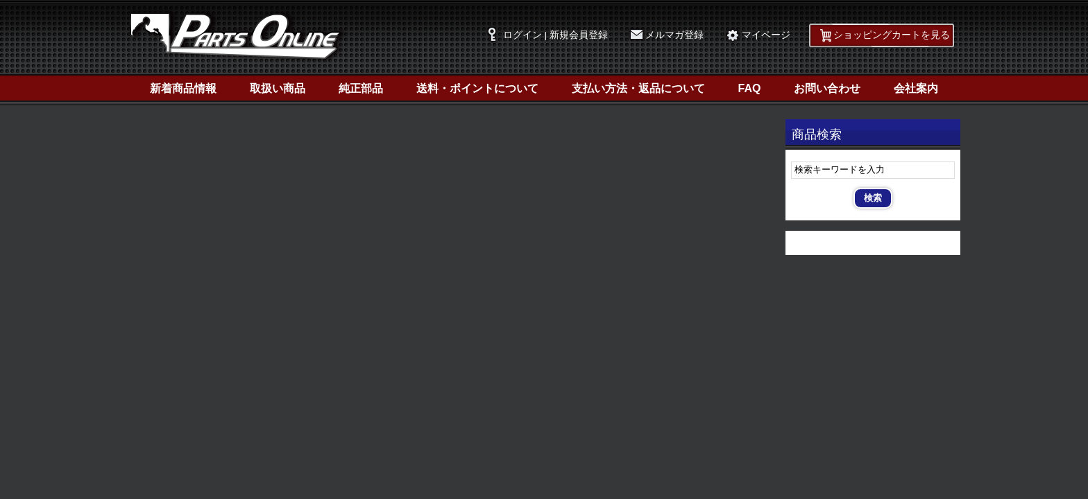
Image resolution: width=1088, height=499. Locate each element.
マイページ (766, 35)
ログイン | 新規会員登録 (555, 35)
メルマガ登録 (674, 35)
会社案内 (916, 88)
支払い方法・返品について (638, 88)
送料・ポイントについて (477, 88)
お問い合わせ (827, 88)
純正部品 (361, 88)
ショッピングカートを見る (891, 35)
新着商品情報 (183, 88)
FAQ (749, 88)
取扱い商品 (277, 88)
